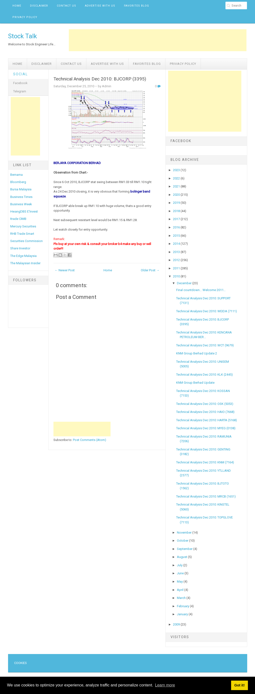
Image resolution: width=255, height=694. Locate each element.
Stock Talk (22, 36)
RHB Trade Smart (22, 233)
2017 (177, 219)
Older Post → (150, 270)
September (185, 549)
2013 (177, 252)
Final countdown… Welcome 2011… (201, 290)
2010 (177, 276)
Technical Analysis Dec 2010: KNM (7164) (205, 462)
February (183, 606)
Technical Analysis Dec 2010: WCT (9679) (205, 345)
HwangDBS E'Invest (24, 211)
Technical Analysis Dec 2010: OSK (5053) (204, 404)
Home (16, 5)
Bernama (16, 174)
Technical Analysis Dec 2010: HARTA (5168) (206, 420)
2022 (177, 178)
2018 (177, 211)
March (181, 598)
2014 (177, 243)
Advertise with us (100, 5)
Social (20, 74)
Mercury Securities (23, 226)
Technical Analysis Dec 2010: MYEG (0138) (205, 428)
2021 (177, 186)
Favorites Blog (136, 5)
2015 (177, 235)
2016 (177, 227)
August (182, 557)
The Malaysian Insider (25, 263)
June (180, 573)
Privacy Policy (24, 17)
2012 (177, 260)
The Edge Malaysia (23, 256)
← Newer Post (65, 270)
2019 (177, 203)
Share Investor (20, 248)
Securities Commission (26, 241)
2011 (177, 268)
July (180, 565)
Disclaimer (39, 5)
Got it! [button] (239, 685)
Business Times (21, 197)
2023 (177, 170)
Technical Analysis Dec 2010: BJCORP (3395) (99, 79)
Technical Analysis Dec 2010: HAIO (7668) (205, 412)
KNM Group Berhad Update (195, 382)
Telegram (19, 91)
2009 (177, 624)
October (183, 540)
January (183, 614)
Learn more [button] (165, 685)
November (184, 532)
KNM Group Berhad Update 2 (196, 353)
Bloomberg (18, 182)
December (184, 283)
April (180, 590)
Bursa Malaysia (20, 189)
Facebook (20, 83)
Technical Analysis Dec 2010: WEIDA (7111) (206, 311)
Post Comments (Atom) (89, 440)
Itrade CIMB (18, 219)
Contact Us (66, 5)
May (180, 581)
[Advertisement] (157, 40)
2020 (177, 194)
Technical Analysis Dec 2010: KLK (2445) (204, 374)
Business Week (21, 204)
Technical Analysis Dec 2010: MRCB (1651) (206, 496)
